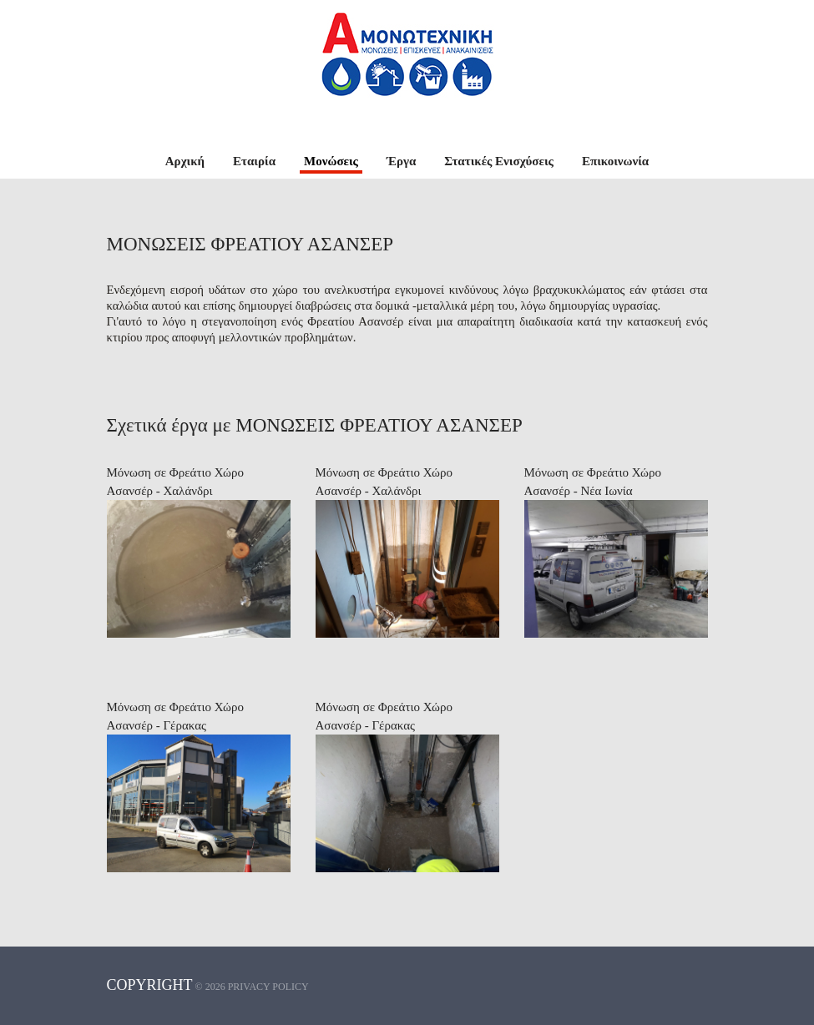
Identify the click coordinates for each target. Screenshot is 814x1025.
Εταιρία (254, 161)
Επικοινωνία (615, 161)
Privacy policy (268, 986)
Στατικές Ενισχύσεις (499, 161)
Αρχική (185, 161)
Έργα (401, 161)
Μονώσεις (331, 161)
